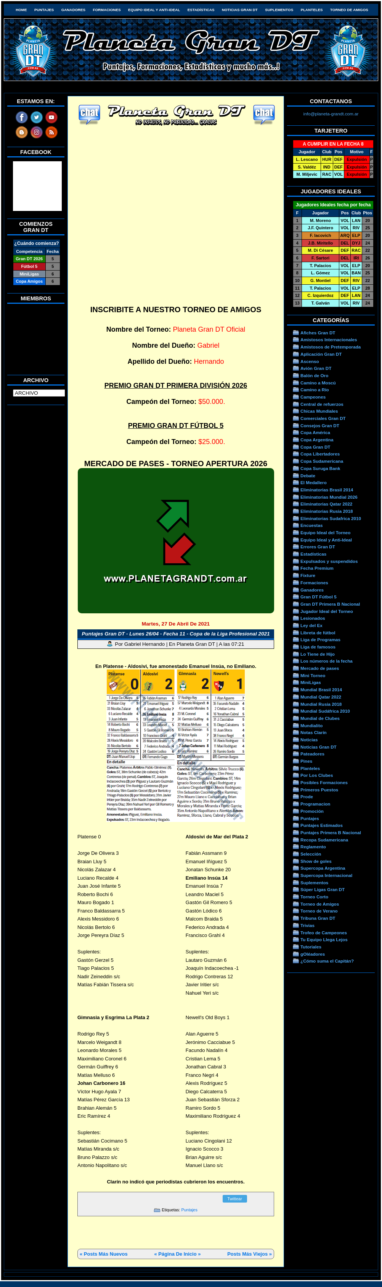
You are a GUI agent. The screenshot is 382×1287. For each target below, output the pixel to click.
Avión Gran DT (315, 368)
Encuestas (311, 525)
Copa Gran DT (315, 446)
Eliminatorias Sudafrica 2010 (330, 518)
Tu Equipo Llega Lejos (324, 939)
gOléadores (312, 953)
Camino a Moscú (318, 382)
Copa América (315, 432)
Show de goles (316, 861)
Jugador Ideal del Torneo (326, 611)
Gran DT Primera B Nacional (330, 603)
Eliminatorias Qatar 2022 (326, 503)
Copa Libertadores (320, 453)
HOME (21, 10)
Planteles (312, 10)
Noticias (309, 739)
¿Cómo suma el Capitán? (327, 960)
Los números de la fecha (326, 660)
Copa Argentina (316, 439)
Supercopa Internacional (326, 875)
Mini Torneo (312, 675)
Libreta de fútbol (317, 632)
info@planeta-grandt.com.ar (331, 113)
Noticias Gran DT (240, 10)
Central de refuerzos (321, 404)
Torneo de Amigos (349, 10)
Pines (306, 761)
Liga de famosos (317, 646)
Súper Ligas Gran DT (322, 889)
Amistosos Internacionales (328, 339)
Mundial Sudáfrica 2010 (325, 710)
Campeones (313, 396)
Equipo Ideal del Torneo (325, 532)
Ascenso (309, 361)
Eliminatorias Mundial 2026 (329, 496)
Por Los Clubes (316, 775)
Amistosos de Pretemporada (330, 346)
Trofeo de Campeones (323, 932)
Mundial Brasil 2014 (321, 689)
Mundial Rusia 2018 (321, 704)
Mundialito (311, 725)
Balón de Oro (314, 375)
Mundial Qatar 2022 (320, 696)
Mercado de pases (319, 668)
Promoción (312, 811)
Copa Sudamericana (321, 461)
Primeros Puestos (319, 789)
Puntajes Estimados (321, 825)
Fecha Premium (317, 568)
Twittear (234, 1198)
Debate (307, 475)
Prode (306, 796)
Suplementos (279, 10)
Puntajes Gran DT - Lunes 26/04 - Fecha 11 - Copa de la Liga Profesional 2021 (176, 634)
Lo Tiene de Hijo (317, 654)
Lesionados (312, 618)
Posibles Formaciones (324, 782)
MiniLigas (310, 682)
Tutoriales (310, 946)
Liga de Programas (320, 639)
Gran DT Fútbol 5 (318, 596)
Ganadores (73, 10)
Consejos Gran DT (319, 425)
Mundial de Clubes (320, 718)
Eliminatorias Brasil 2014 (326, 489)
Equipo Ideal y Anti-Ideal (154, 10)
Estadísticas (201, 10)
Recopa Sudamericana (324, 839)
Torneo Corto (314, 896)
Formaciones (107, 10)
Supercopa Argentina (322, 868)
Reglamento (313, 846)
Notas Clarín (313, 732)
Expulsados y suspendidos (329, 561)
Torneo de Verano (319, 910)
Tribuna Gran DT (317, 918)
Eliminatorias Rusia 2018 (326, 511)
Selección (310, 853)
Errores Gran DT (317, 546)
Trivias (307, 925)
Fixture (307, 575)
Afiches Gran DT (317, 332)
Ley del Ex (311, 625)
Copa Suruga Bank (320, 468)
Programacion (315, 803)
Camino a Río (314, 389)
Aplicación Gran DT (321, 354)
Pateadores (312, 753)
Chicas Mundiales (319, 410)
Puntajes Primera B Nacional (330, 832)
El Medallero (313, 482)
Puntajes (44, 10)
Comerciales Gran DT (323, 418)
